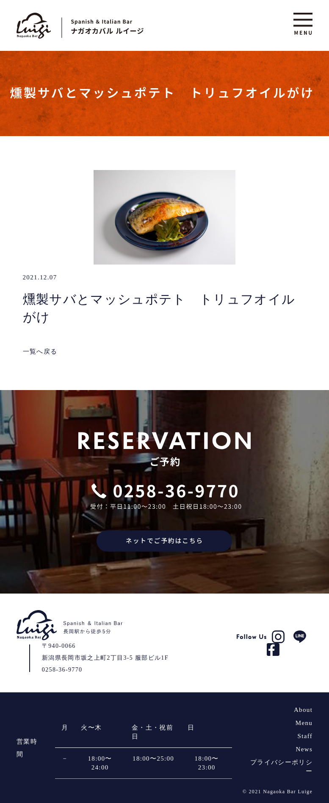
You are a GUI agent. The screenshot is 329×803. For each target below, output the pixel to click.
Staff (305, 736)
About (303, 709)
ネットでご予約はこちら (164, 541)
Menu (304, 722)
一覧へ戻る (40, 351)
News (304, 749)
